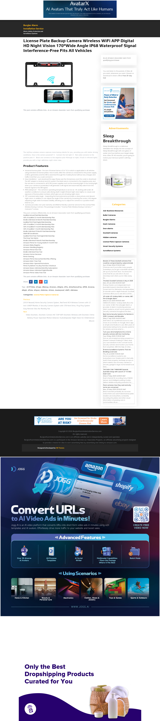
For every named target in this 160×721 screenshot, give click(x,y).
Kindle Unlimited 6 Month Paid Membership (39, 240)
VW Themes (60, 448)
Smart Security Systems (113, 246)
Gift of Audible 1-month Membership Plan (38, 229)
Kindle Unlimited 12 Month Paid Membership (39, 231)
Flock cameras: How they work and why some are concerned (117, 386)
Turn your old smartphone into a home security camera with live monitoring (117, 333)
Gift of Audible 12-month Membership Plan (39, 217)
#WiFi (67, 290)
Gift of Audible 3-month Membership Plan (38, 224)
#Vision (51, 290)
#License (91, 287)
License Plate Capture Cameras (46, 295)
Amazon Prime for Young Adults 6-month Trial (40, 243)
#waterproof (59, 290)
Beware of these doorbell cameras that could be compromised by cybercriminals (118, 262)
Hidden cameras (110, 237)
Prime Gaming (28, 256)
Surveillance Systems (112, 251)
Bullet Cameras (109, 215)
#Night (24, 290)
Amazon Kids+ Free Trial (32, 261)
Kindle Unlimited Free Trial (32, 252)
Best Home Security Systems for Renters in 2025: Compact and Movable (118, 315)
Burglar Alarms (109, 220)
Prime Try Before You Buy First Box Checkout (39, 266)
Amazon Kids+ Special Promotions (36, 263)
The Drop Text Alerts (30, 238)
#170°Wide (31, 287)
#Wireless (74, 290)
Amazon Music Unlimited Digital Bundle (37, 270)
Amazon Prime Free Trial (32, 250)
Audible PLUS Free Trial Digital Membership (39, 236)
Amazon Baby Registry (31, 245)
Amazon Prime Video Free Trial (34, 273)
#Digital (60, 287)
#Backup (45, 287)
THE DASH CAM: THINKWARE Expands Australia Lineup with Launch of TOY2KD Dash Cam (117, 372)
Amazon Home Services (32, 254)
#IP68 (85, 287)
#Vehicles (44, 290)
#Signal (37, 290)
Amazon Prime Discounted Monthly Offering (39, 259)
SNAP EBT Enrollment (30, 233)
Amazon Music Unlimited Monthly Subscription (40, 268)
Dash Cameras (109, 224)
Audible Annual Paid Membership (35, 215)
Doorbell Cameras (110, 233)
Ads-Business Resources (113, 211)
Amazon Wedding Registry (33, 247)
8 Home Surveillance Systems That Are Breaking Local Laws (117, 351)
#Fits (66, 287)
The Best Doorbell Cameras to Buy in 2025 (118, 281)
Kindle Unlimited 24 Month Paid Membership (39, 220)
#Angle (38, 287)
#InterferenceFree (75, 287)
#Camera (52, 287)
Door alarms (108, 228)
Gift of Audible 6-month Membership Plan (38, 227)
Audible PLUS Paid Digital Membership (37, 222)
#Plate (30, 290)
